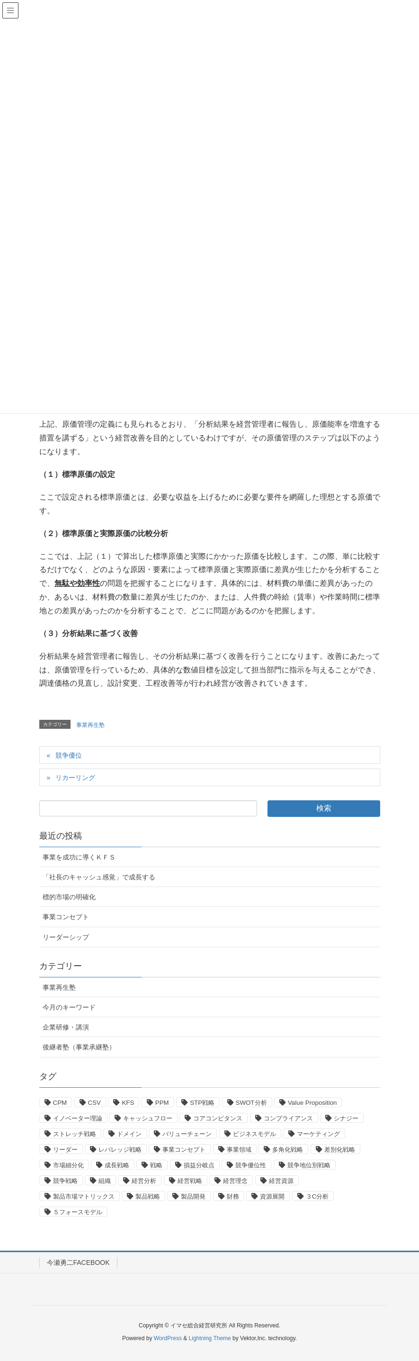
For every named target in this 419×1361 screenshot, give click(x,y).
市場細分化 (68, 1165)
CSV (94, 1102)
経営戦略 (190, 1180)
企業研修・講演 (66, 1027)
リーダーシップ (66, 937)
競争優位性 (250, 1165)
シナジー (346, 1118)
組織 (104, 1180)
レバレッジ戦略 (120, 1149)
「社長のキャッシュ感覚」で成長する (99, 877)
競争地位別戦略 (308, 1165)
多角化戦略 (287, 1149)
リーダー (65, 1149)
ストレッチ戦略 (74, 1133)
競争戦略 (65, 1180)
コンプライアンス (288, 1118)
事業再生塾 (90, 725)
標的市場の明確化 (69, 897)
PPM (162, 1102)
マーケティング (318, 1133)
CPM (60, 1102)
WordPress (168, 1338)
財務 (233, 1196)
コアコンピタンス (217, 1118)
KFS (128, 1102)
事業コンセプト (66, 917)
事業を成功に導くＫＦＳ (79, 857)
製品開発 (193, 1196)
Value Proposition (312, 1102)
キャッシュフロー (147, 1118)
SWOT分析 (251, 1102)
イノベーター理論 (77, 1118)
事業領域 (239, 1149)
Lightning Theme (210, 1338)
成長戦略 (117, 1165)
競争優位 (68, 755)
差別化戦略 (339, 1149)
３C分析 (317, 1196)
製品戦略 (147, 1196)
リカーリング (75, 777)
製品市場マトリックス (84, 1196)
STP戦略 (202, 1102)
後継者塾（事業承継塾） (79, 1047)
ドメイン (129, 1133)
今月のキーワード (69, 1007)
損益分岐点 (199, 1165)
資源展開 (272, 1196)
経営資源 (281, 1180)
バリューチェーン (187, 1133)
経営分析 (144, 1180)
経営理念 (235, 1180)
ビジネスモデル (254, 1133)
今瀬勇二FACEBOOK (78, 1262)
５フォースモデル (77, 1212)
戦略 (156, 1165)
